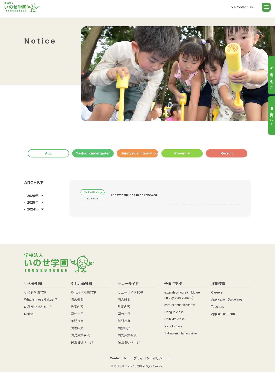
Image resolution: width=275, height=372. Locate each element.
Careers (216, 292)
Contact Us (242, 8)
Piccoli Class (173, 326)
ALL (48, 153)
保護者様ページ (82, 342)
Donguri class (173, 312)
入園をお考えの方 (271, 75)
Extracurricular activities (181, 333)
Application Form (223, 314)
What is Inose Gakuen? (40, 299)
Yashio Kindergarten (93, 153)
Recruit (226, 153)
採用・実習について (271, 115)
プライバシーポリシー (149, 358)
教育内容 (77, 306)
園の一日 (77, 314)
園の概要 (77, 299)
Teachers (217, 306)
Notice (28, 314)
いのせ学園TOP (35, 292)
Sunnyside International (139, 153)
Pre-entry (182, 153)
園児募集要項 (80, 335)
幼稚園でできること (38, 306)
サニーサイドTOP (130, 292)
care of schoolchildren (179, 305)
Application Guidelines (226, 299)
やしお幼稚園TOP (83, 292)
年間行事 (77, 321)
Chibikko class (174, 319)
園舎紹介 (77, 328)
